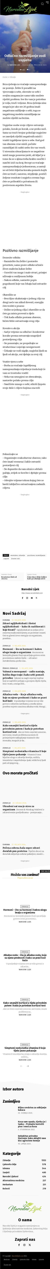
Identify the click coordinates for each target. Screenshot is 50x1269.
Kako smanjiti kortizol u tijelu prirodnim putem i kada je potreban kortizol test (23, 728)
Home (5, 77)
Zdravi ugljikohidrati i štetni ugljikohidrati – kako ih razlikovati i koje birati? (24, 626)
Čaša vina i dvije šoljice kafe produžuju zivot (37, 578)
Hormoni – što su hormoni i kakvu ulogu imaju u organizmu (25, 911)
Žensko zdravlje (10, 668)
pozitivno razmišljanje (36, 555)
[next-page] (27, 1066)
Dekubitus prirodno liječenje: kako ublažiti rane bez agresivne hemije (32, 1138)
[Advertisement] (25, 219)
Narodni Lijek (15, 65)
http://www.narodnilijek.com (32, 593)
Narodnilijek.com (17, 1256)
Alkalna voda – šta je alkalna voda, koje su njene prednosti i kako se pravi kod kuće (25, 697)
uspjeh (6, 559)
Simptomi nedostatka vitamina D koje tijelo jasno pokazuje (25, 1049)
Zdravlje (25, 46)
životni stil (15, 559)
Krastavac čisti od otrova (9, 578)
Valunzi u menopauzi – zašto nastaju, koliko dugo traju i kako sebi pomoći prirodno (24, 674)
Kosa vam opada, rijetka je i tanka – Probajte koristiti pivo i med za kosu (32, 1124)
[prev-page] (21, 1066)
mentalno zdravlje (18, 555)
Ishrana (6, 620)
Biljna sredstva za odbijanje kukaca (32, 1108)
